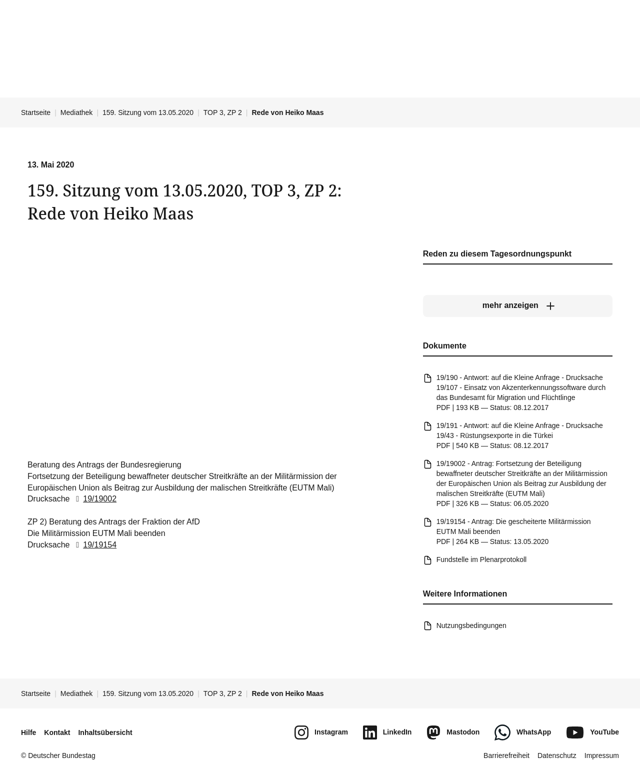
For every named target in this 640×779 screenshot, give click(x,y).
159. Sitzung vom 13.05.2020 (148, 112)
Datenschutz (557, 756)
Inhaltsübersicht (105, 732)
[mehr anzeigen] (517, 306)
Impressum (601, 756)
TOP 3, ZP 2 (223, 112)
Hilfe (28, 732)
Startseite (35, 112)
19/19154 (94, 544)
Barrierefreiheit (507, 756)
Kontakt (57, 732)
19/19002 (94, 498)
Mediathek (76, 112)
